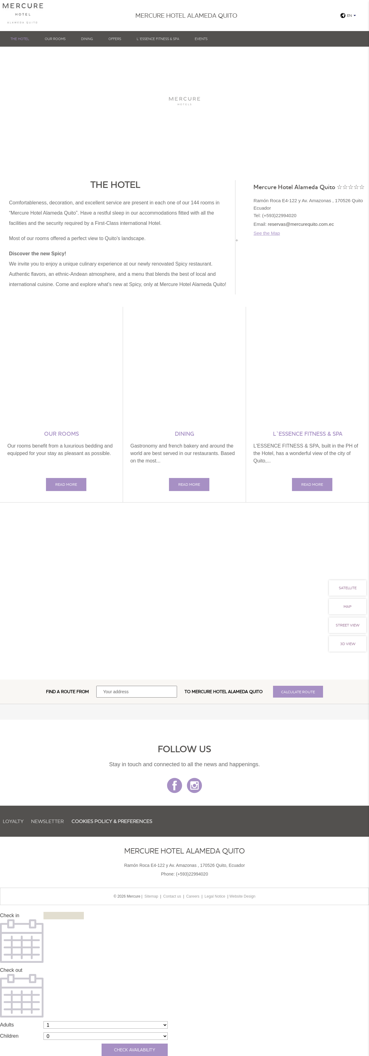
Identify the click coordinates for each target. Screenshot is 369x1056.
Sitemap (151, 896)
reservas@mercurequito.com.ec (301, 224)
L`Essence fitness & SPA (158, 39)
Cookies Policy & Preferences (111, 821)
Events (201, 39)
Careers (192, 896)
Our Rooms (55, 39)
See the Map (266, 233)
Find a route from (67, 691)
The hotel (20, 39)
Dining (87, 39)
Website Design (242, 896)
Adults (7, 1024)
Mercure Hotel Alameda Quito (227, 691)
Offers (114, 39)
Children (9, 1036)
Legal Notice (215, 896)
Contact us (172, 896)
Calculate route (298, 692)
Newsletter (47, 821)
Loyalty (13, 821)
